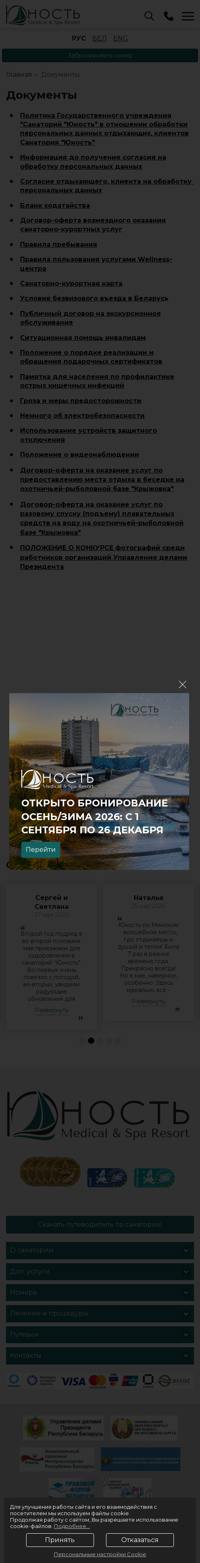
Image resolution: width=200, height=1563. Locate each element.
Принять (60, 1540)
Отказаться (140, 1540)
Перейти (41, 849)
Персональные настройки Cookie (100, 1554)
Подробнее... (72, 1526)
